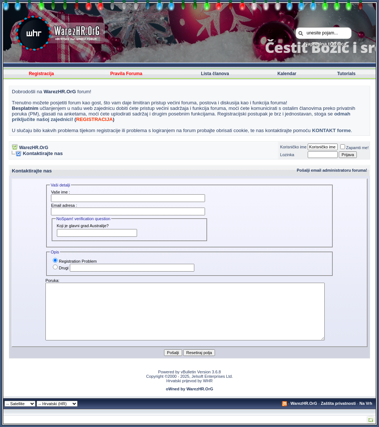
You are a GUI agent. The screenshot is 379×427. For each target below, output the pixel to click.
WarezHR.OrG (33, 147)
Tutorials (346, 73)
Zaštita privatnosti (338, 403)
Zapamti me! (354, 147)
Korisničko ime (293, 147)
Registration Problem (75, 261)
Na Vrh (365, 403)
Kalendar (286, 73)
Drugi (60, 268)
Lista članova (215, 73)
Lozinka (287, 154)
